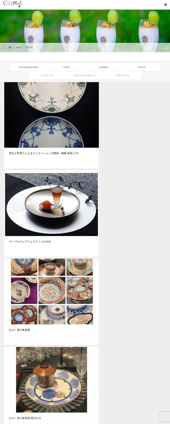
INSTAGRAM (117, 365)
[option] (21, 337)
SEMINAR (57, 365)
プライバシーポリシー (85, 75)
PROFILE (99, 365)
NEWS (72, 365)
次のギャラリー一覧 (85, 246)
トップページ (47, 75)
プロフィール (123, 75)
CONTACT (136, 365)
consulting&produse (28, 67)
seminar (142, 67)
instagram (104, 67)
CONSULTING (37, 365)
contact (66, 67)
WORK (85, 365)
